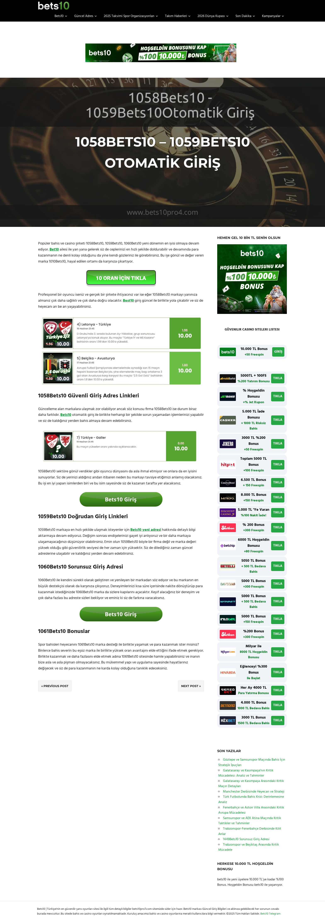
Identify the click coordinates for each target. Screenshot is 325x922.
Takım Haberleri (177, 16)
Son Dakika (245, 16)
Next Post (189, 686)
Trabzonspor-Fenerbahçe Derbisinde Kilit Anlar (249, 831)
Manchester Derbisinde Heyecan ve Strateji (253, 791)
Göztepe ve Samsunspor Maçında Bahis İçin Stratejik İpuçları (251, 762)
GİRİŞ (278, 352)
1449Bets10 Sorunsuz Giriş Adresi (246, 839)
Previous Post (56, 686)
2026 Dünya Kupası (213, 16)
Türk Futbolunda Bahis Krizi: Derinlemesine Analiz (251, 799)
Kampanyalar (273, 16)
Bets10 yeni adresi (145, 530)
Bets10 (61, 16)
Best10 (128, 301)
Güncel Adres (85, 16)
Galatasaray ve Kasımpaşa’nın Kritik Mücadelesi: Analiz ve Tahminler (245, 773)
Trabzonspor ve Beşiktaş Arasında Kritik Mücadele (248, 847)
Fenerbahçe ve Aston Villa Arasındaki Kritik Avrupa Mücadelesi (251, 810)
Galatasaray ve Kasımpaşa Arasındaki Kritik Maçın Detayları (251, 783)
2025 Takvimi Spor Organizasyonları (131, 16)
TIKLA (277, 378)
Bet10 (54, 250)
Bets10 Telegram (270, 913)
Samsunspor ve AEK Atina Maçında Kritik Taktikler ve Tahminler (249, 821)
